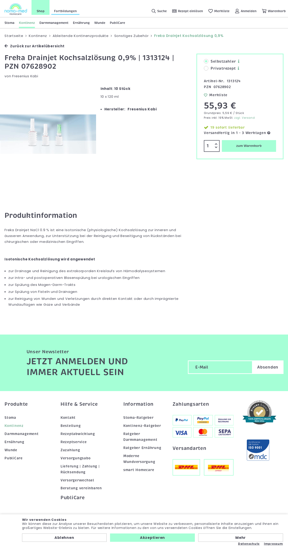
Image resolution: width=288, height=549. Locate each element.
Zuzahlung (70, 450)
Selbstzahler (220, 61)
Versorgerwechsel (77, 480)
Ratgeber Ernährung (142, 448)
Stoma (9, 23)
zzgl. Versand (244, 118)
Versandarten (189, 448)
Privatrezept (220, 68)
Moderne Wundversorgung (139, 459)
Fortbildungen (65, 11)
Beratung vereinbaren (81, 488)
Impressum (273, 544)
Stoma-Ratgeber (138, 418)
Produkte (16, 404)
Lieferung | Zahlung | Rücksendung (80, 469)
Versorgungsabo (76, 458)
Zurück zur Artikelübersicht (34, 46)
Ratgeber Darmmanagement (140, 437)
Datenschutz (249, 544)
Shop (41, 11)
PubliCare (117, 23)
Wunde (99, 23)
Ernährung (81, 23)
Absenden (267, 367)
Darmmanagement (53, 23)
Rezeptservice (74, 442)
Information (138, 404)
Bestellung (71, 426)
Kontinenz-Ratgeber (142, 426)
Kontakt (68, 418)
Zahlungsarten (191, 404)
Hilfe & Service (79, 404)
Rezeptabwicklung (78, 434)
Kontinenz (27, 23)
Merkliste (215, 95)
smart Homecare (138, 470)
